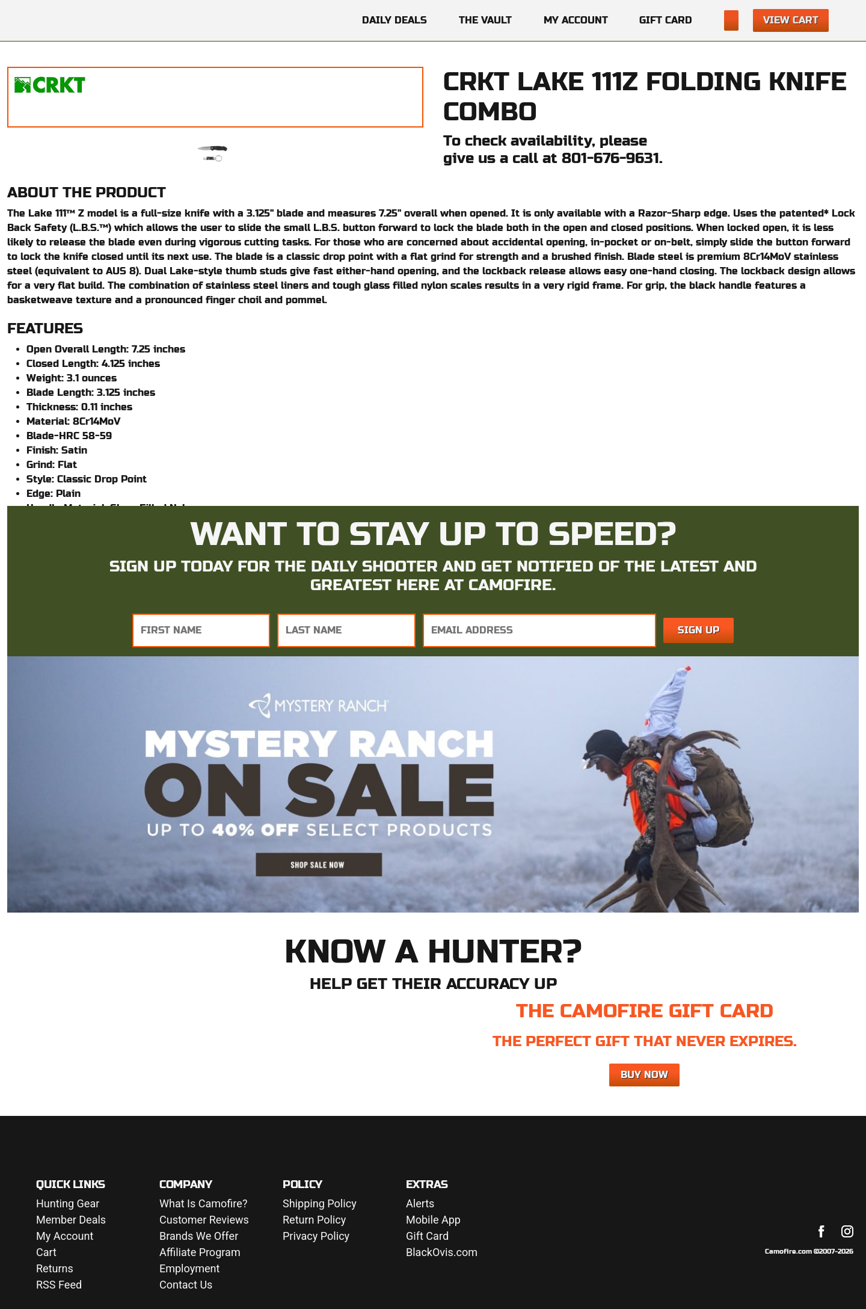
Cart (46, 1253)
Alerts (420, 1204)
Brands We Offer (198, 1236)
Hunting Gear (67, 1204)
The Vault (485, 20)
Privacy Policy (316, 1236)
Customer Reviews (204, 1220)
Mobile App (433, 1220)
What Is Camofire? (203, 1204)
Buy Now (644, 1074)
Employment (189, 1269)
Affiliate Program (200, 1253)
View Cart (790, 20)
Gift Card (665, 20)
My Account (576, 20)
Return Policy (314, 1220)
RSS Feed (59, 1285)
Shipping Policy (320, 1204)
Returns (54, 1269)
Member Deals (71, 1220)
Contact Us (185, 1285)
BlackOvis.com (442, 1253)
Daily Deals (394, 20)
